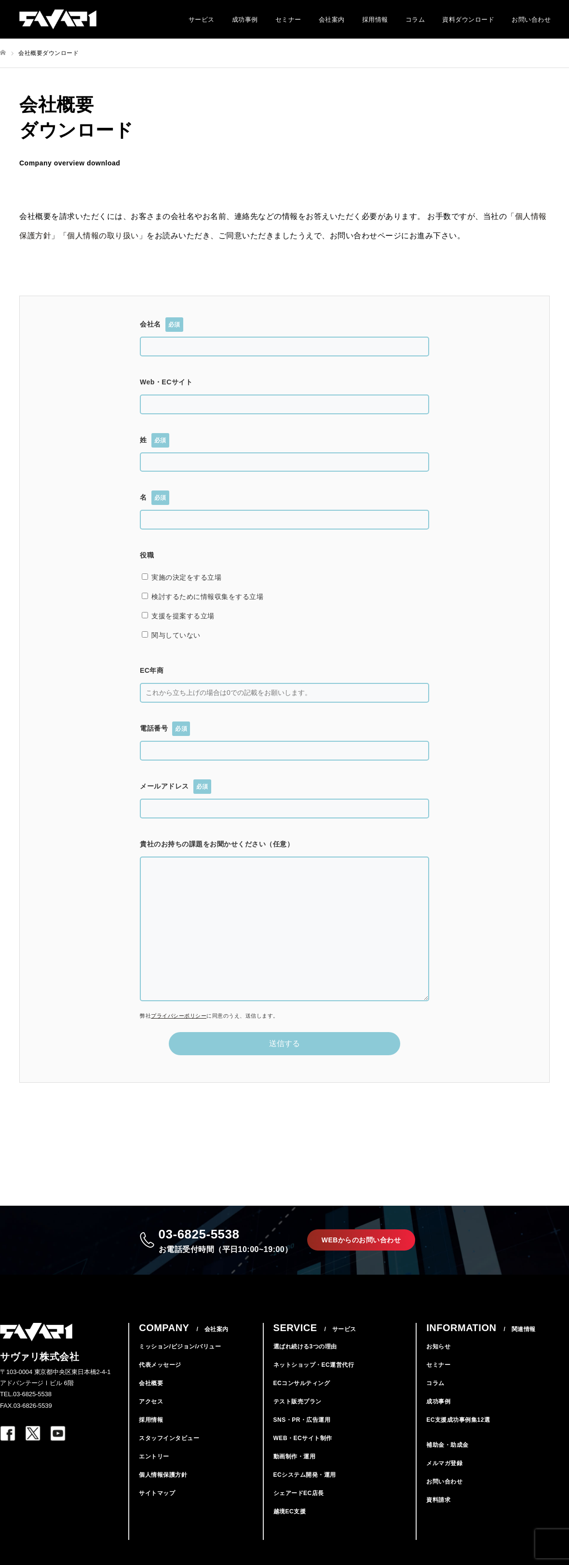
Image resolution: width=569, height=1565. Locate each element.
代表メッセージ (160, 1379)
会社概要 (151, 1398)
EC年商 (151, 670)
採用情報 (375, 19)
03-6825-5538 (221, 1247)
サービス (202, 19)
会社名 (161, 324)
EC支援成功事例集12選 (458, 1434)
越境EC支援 (289, 1526)
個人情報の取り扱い (103, 235)
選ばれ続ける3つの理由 (305, 1361)
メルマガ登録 (444, 1478)
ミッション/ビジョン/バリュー (180, 1361)
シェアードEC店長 (298, 1508)
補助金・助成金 (447, 1459)
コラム (415, 19)
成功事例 (245, 19)
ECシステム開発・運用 (304, 1489)
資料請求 (438, 1514)
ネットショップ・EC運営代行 (313, 1379)
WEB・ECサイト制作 (302, 1453)
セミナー (288, 19)
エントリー (154, 1471)
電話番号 (165, 728)
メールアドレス (175, 786)
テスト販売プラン (297, 1416)
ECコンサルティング (301, 1398)
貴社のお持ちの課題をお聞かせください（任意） (217, 844)
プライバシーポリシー (178, 1016)
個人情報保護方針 (163, 1489)
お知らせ (438, 1361)
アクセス (151, 1416)
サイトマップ (157, 1508)
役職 (147, 555)
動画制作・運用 (294, 1471)
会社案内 (332, 19)
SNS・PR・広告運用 (302, 1434)
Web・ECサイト (166, 382)
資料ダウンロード (468, 19)
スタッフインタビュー (169, 1453)
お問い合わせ (531, 19)
